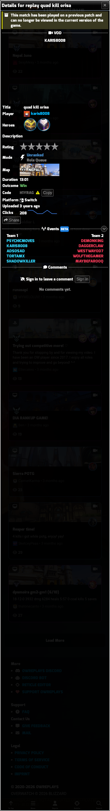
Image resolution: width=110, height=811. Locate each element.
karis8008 (40, 113)
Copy (47, 193)
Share (11, 220)
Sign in (82, 279)
